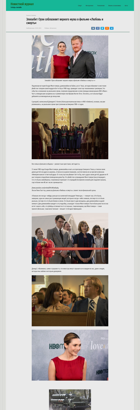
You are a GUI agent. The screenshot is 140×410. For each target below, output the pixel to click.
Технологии (100, 5)
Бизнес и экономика (114, 5)
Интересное (89, 5)
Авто (126, 5)
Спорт (80, 5)
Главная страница (31, 15)
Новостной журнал (22, 4)
